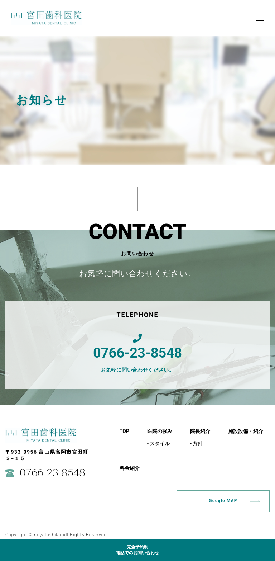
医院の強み (159, 431)
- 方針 (196, 443)
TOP (124, 431)
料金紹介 (130, 468)
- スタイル (158, 443)
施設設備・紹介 (245, 431)
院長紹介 (200, 431)
